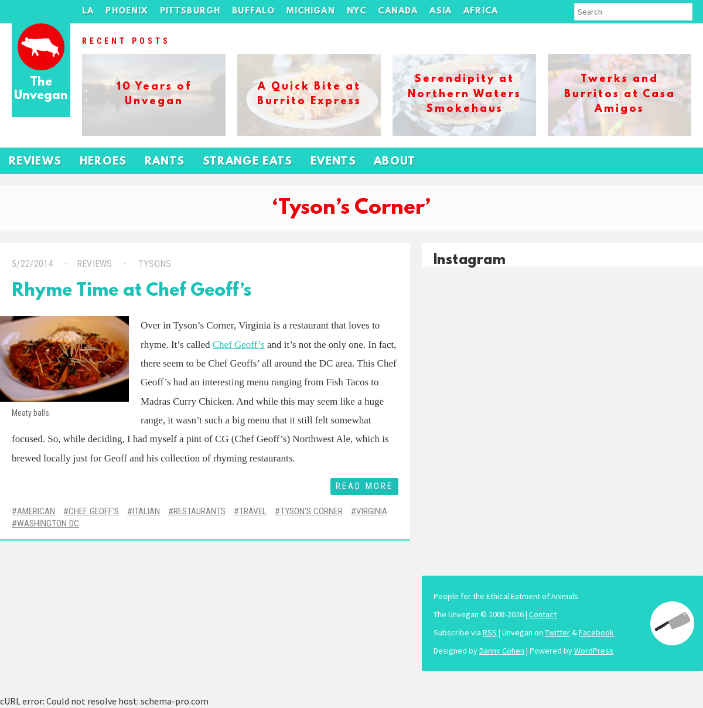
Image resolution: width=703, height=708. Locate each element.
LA (88, 11)
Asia (440, 11)
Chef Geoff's (94, 511)
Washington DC (48, 523)
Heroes (103, 162)
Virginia (371, 511)
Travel (253, 511)
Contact (543, 614)
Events (333, 162)
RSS (490, 632)
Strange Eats (248, 162)
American (36, 511)
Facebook (596, 632)
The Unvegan (41, 89)
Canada (398, 11)
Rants (165, 162)
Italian (146, 511)
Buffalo (253, 11)
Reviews (35, 162)
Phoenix (126, 11)
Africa (480, 11)
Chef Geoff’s (239, 344)
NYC (357, 11)
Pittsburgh (190, 11)
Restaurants (199, 511)
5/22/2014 (32, 263)
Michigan (310, 11)
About (395, 162)
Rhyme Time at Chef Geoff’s (131, 291)
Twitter (557, 632)
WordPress (593, 650)
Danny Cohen (501, 650)
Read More (364, 486)
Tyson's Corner (311, 511)
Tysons (153, 263)
